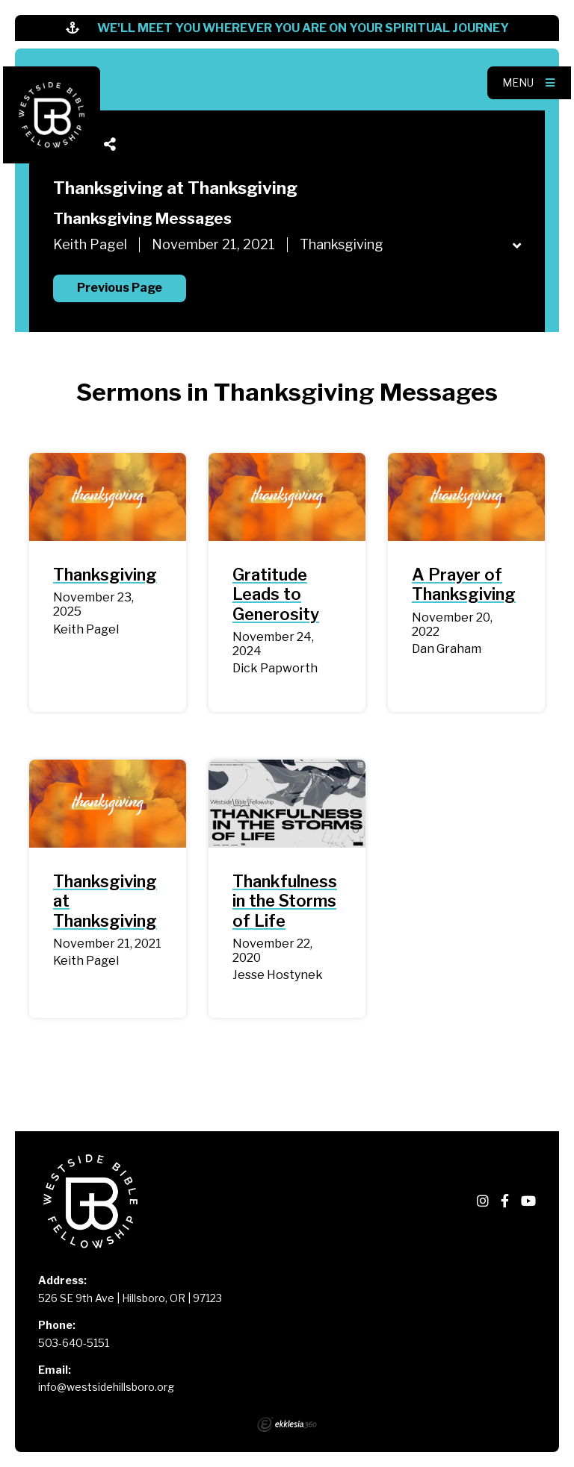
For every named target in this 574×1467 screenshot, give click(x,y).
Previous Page (119, 288)
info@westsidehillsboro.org (106, 1386)
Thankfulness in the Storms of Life (284, 901)
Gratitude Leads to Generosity (275, 594)
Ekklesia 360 (287, 1424)
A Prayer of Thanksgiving (464, 584)
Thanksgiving (105, 574)
